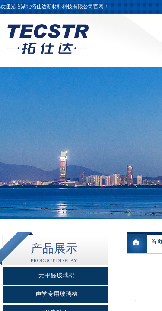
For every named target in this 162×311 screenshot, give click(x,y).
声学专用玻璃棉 (56, 294)
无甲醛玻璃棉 (56, 275)
